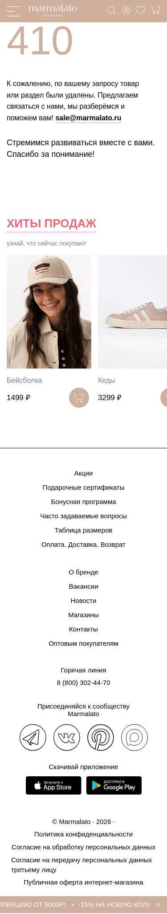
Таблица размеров (84, 530)
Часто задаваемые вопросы (83, 516)
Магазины (83, 615)
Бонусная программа (83, 501)
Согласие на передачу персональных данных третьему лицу (81, 864)
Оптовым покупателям (83, 643)
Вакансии (83, 586)
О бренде (83, 572)
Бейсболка (24, 380)
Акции (83, 473)
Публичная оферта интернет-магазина (83, 882)
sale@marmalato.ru (88, 118)
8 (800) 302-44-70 (83, 682)
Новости (83, 600)
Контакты (83, 629)
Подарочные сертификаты (83, 487)
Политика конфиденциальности (83, 834)
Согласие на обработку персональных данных (83, 847)
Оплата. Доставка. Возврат (83, 544)
